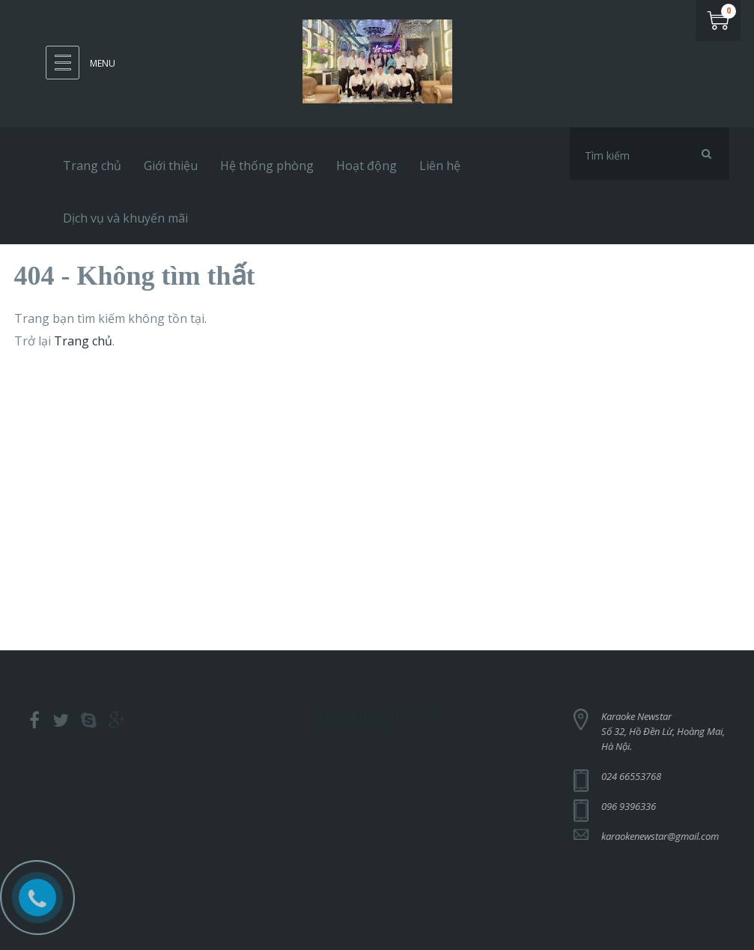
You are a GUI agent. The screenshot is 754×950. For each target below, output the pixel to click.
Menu (102, 63)
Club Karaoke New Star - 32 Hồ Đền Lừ (376, 715)
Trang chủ (83, 341)
